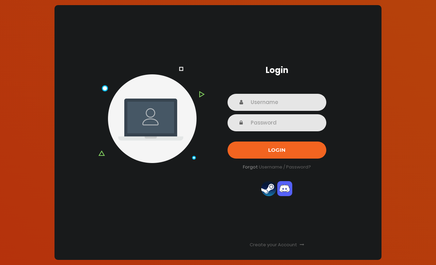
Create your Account (277, 244)
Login (276, 150)
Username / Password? (285, 167)
